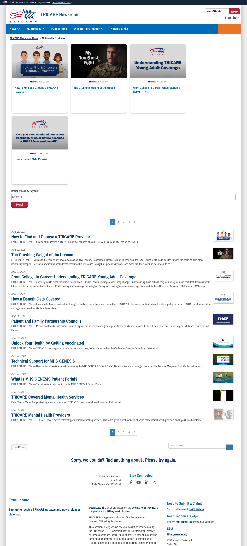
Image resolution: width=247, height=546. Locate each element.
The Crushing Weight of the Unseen (42, 183)
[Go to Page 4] (129, 150)
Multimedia (35, 29)
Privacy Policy (33, 513)
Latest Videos (19, 375)
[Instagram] (154, 411)
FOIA (186, 513)
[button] (63, 2)
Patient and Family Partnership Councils (46, 249)
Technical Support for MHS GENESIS (43, 289)
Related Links (119, 29)
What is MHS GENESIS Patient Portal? (44, 307)
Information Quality (76, 513)
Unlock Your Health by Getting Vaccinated (47, 271)
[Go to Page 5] (134, 150)
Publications (59, 29)
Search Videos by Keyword (24, 119)
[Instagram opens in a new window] (239, 18)
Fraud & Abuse (170, 513)
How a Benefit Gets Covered (35, 227)
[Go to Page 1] (112, 150)
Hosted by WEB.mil (101, 529)
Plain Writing (121, 513)
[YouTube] (138, 411)
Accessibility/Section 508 (145, 513)
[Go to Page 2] (118, 150)
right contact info (184, 450)
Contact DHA (173, 482)
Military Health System (118, 440)
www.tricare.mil (96, 436)
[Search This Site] (217, 11)
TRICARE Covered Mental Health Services (47, 325)
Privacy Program (53, 513)
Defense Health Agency (143, 436)
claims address (196, 437)
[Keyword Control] (123, 125)
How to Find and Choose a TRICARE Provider (50, 165)
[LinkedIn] (146, 411)
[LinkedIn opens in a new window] (234, 18)
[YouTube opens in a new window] (229, 18)
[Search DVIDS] (197, 374)
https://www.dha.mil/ (177, 463)
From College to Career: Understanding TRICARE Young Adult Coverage (73, 205)
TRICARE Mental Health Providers (40, 343)
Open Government (100, 513)
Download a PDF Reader (131, 488)
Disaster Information (89, 29)
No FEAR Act (200, 513)
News (15, 29)
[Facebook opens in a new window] (225, 18)
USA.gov (217, 513)
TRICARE (229, 29)
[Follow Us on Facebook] (131, 411)
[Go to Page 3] (123, 150)
